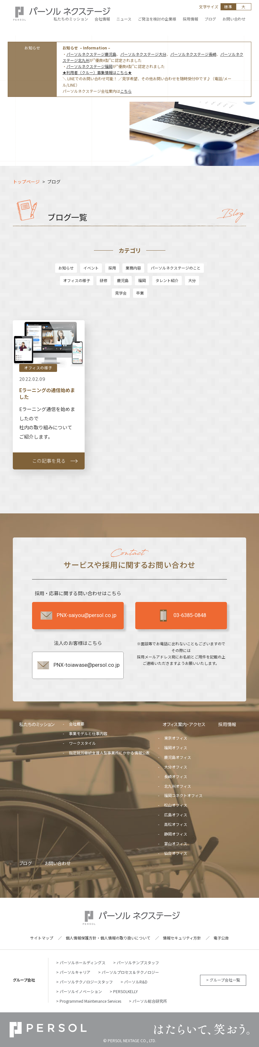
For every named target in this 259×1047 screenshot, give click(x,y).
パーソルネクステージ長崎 (193, 54)
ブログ (25, 863)
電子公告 (221, 937)
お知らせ (66, 267)
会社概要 (76, 723)
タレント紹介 (167, 280)
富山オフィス (175, 843)
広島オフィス (175, 814)
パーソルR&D (135, 981)
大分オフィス (175, 766)
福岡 (142, 280)
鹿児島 (123, 280)
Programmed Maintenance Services (90, 1001)
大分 (192, 280)
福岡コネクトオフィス (183, 795)
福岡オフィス (175, 747)
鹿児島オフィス (177, 757)
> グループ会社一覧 (223, 980)
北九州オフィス (177, 786)
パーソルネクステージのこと (176, 267)
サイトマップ (41, 937)
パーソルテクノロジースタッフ (86, 981)
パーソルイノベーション (81, 991)
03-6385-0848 (181, 615)
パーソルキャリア (75, 972)
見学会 (121, 293)
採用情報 (227, 724)
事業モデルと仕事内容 (88, 733)
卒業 (140, 293)
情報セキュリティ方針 (182, 937)
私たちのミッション (36, 724)
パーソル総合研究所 (149, 1001)
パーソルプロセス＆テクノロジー (130, 972)
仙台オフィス (175, 853)
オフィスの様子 (76, 280)
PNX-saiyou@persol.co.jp (77, 615)
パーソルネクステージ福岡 (89, 66)
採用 (112, 267)
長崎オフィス (175, 776)
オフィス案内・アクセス (184, 724)
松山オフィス (175, 805)
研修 (103, 280)
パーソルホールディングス (82, 962)
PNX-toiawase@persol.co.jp (78, 665)
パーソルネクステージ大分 (143, 54)
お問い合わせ (58, 863)
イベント (91, 267)
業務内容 (133, 267)
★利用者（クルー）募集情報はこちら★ (97, 72)
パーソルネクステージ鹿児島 (91, 54)
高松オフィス (175, 824)
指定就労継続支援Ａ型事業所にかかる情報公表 (109, 752)
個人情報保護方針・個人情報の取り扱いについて (108, 937)
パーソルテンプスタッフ (138, 962)
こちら (126, 91)
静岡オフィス (175, 834)
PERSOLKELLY (125, 991)
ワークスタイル (82, 743)
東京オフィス (175, 738)
